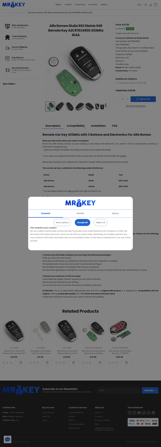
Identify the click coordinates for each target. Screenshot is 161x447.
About (115, 213)
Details (80, 213)
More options (62, 222)
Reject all (100, 222)
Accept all (82, 222)
